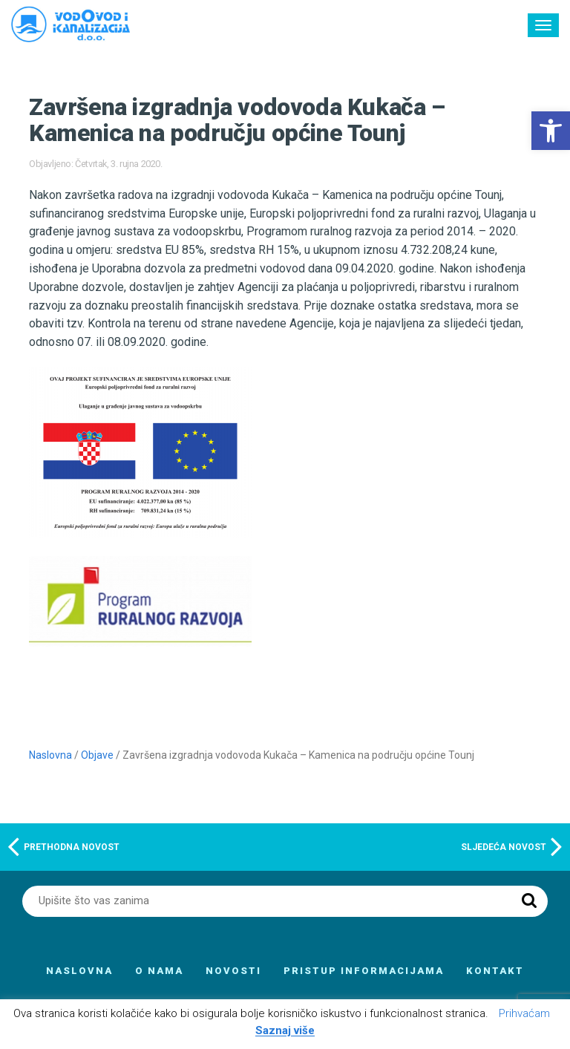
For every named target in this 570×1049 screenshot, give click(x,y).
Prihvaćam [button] (524, 1013)
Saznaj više (285, 1031)
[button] (550, 130)
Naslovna (50, 755)
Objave (97, 755)
